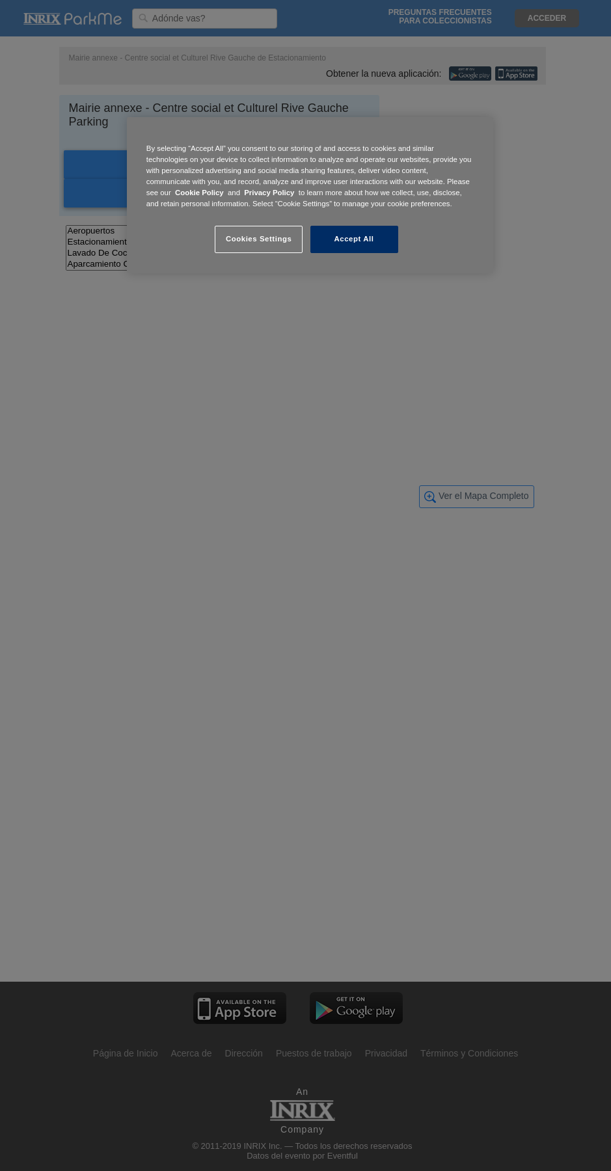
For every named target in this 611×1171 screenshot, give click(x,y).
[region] (310, 195)
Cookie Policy (199, 192)
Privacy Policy (269, 192)
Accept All (354, 239)
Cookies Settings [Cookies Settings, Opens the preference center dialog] (259, 239)
